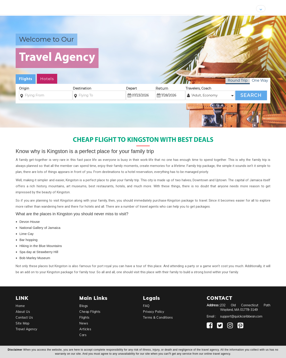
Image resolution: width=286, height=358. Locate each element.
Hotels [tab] (47, 79)
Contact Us (24, 317)
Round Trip (238, 80)
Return (162, 88)
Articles (85, 329)
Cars (82, 335)
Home (20, 306)
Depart (131, 88)
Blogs (83, 306)
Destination (82, 88)
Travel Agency (26, 329)
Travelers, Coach (198, 88)
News (83, 323)
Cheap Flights (90, 312)
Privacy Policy (153, 312)
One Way (260, 80)
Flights (84, 317)
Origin (24, 88)
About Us (23, 312)
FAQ (146, 306)
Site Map (22, 323)
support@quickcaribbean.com (241, 316)
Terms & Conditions (158, 317)
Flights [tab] (25, 79)
